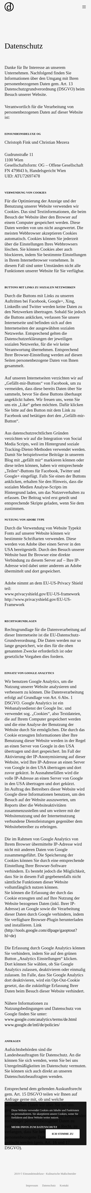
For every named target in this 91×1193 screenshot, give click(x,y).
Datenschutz (49, 1185)
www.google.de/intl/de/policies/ (32, 1024)
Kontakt (64, 1185)
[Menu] (83, 7)
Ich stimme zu (62, 1133)
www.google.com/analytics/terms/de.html (41, 1019)
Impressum (32, 1185)
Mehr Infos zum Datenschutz (34, 1127)
